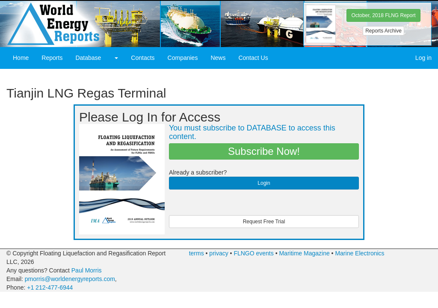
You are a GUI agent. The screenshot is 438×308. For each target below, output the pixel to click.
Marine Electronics (359, 253)
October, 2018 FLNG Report (383, 15)
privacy (218, 253)
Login (263, 183)
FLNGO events (253, 253)
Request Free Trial (264, 222)
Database (88, 57)
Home (21, 57)
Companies (183, 57)
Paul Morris (86, 270)
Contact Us (253, 57)
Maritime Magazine (304, 253)
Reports (51, 57)
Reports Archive (383, 31)
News (217, 57)
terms (196, 253)
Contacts (142, 57)
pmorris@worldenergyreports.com (70, 278)
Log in (423, 57)
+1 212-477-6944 (50, 287)
